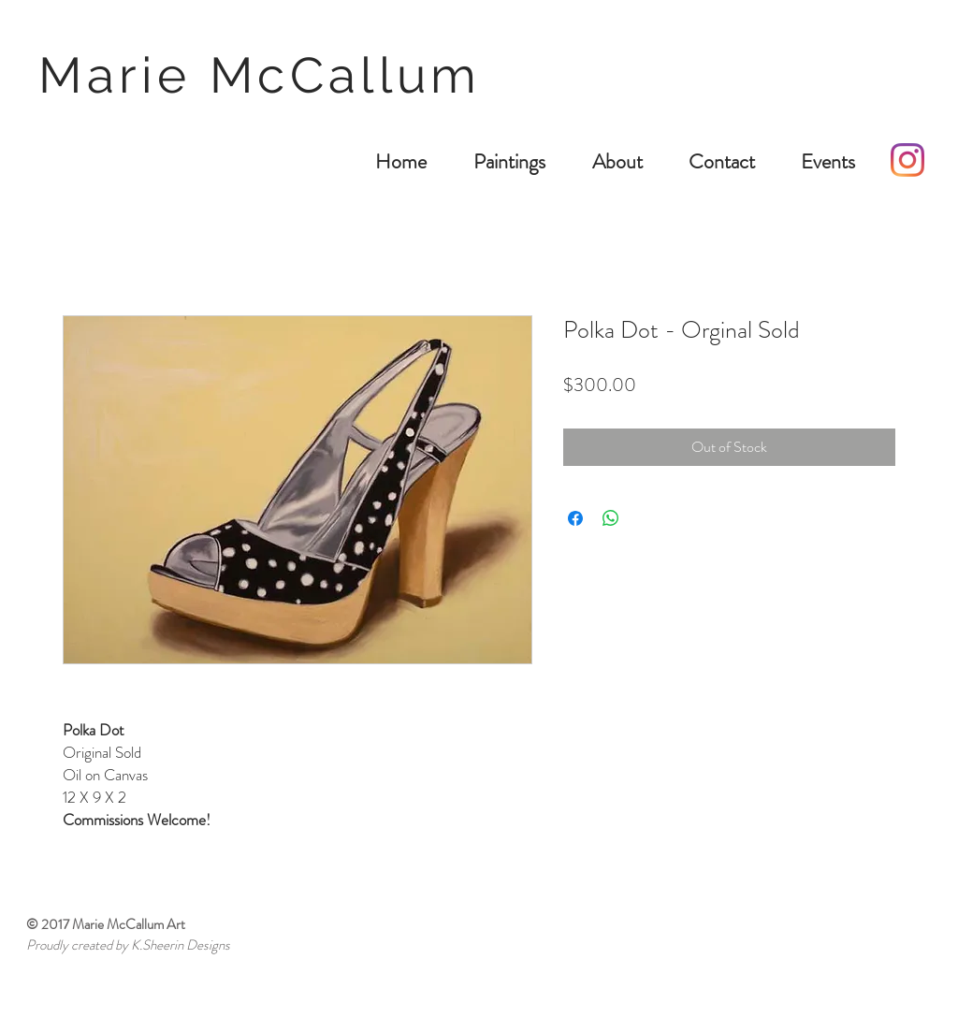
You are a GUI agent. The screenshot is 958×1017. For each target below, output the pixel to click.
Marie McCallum (269, 75)
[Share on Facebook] (575, 518)
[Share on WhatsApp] (611, 518)
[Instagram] (907, 160)
